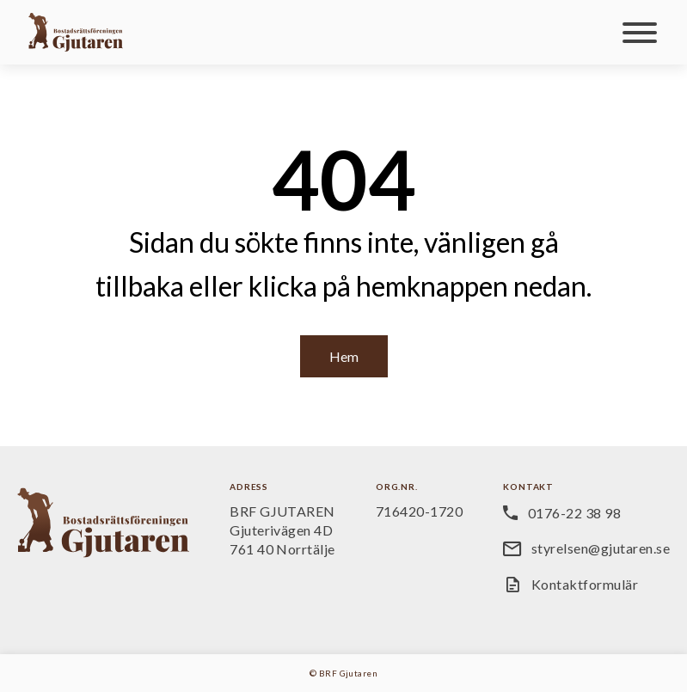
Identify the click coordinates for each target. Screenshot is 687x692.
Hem (344, 356)
